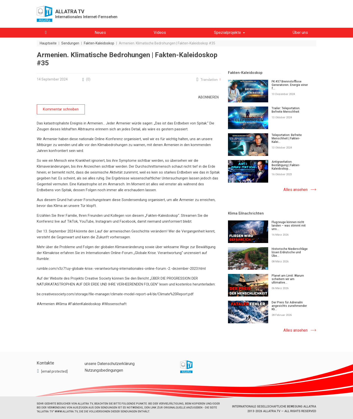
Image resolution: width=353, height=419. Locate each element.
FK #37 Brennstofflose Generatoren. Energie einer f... (290, 85)
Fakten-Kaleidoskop (245, 72)
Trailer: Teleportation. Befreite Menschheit (286, 110)
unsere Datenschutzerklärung (110, 363)
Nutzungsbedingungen (104, 370)
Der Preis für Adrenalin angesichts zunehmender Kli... (289, 306)
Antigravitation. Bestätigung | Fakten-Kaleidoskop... (286, 165)
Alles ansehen (295, 189)
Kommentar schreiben (61, 109)
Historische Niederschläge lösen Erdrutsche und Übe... (290, 252)
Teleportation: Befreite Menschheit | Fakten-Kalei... (287, 138)
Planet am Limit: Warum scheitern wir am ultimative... (288, 279)
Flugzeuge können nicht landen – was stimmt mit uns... (289, 225)
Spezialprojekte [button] (227, 32)
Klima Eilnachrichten (246, 213)
